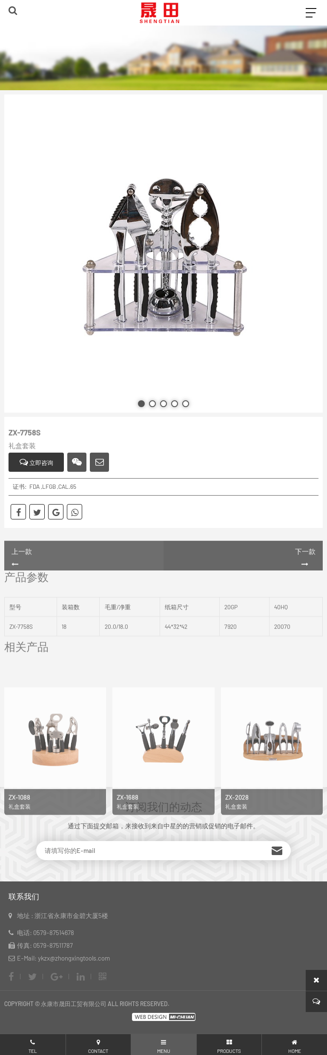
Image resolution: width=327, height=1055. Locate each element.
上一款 (21, 566)
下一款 (305, 566)
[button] (141, 403)
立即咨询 (36, 462)
